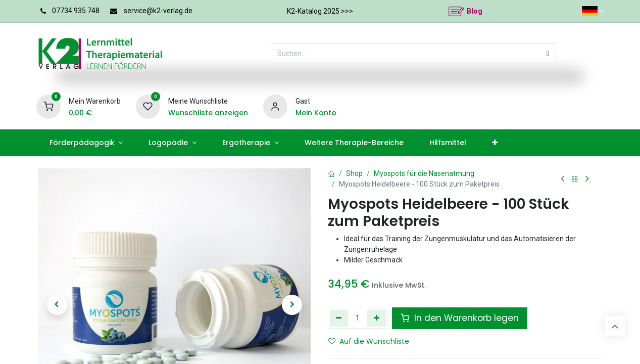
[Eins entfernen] (339, 318)
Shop (354, 173)
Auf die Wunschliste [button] (368, 341)
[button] (57, 305)
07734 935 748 (76, 11)
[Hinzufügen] (376, 318)
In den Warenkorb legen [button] (460, 318)
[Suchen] (548, 53)
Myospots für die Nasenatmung (424, 173)
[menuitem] (86, 142)
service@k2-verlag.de (158, 11)
